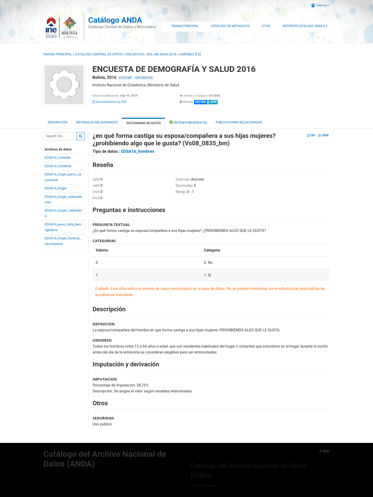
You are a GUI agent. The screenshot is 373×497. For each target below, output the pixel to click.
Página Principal (185, 26)
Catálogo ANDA (115, 19)
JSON (323, 135)
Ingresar (319, 5)
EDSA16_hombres (58, 166)
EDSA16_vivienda (57, 157)
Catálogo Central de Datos (99, 54)
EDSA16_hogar (56, 188)
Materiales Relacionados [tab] (97, 122)
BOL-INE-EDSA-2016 (162, 54)
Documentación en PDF (109, 102)
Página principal (57, 54)
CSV (311, 135)
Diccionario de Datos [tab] (143, 123)
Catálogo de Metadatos (230, 26)
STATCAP (125, 78)
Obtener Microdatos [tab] (188, 122)
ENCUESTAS (135, 54)
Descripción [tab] (57, 122)
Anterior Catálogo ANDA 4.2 (305, 26)
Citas (266, 26)
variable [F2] (190, 54)
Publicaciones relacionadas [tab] (239, 122)
